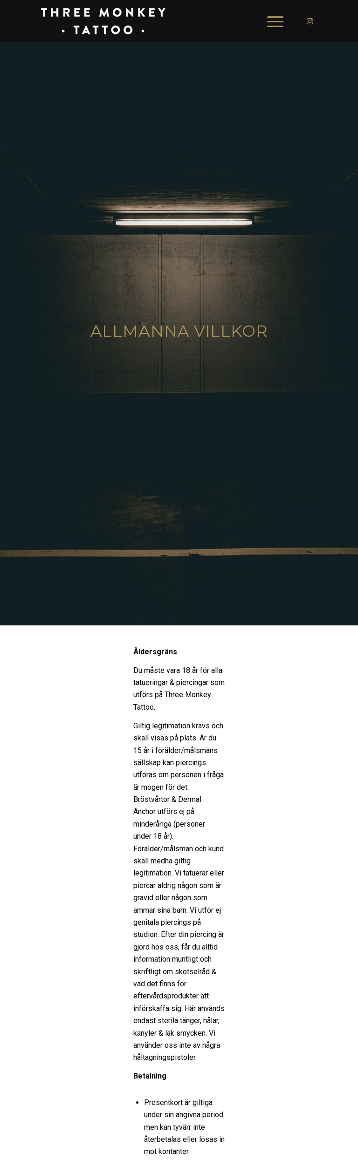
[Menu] (270, 21)
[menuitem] (270, 21)
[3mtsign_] (103, 21)
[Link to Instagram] (310, 21)
